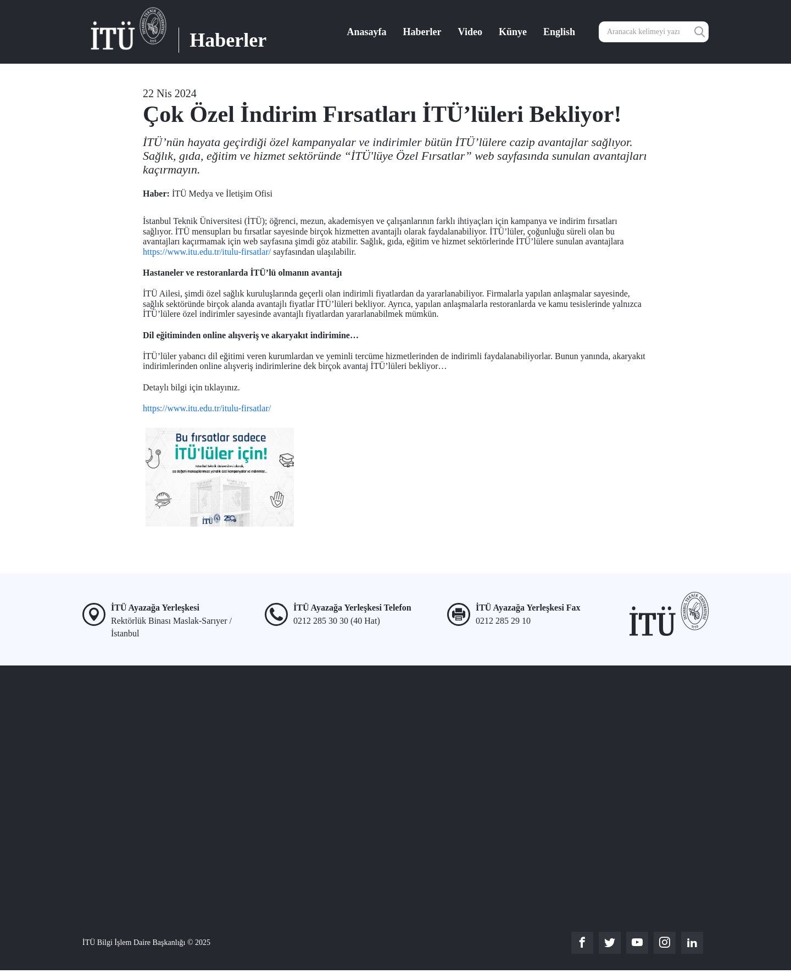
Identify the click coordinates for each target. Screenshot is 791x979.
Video (470, 31)
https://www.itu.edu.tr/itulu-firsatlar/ (207, 251)
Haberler (422, 31)
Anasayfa (367, 31)
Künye (513, 31)
